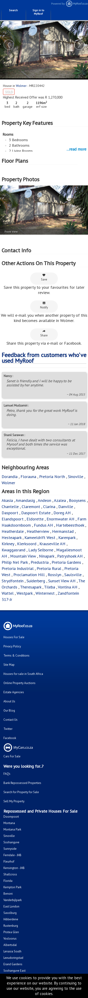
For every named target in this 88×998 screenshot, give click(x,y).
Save (44, 277)
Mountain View (23, 556)
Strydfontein (12, 580)
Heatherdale (13, 531)
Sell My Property (13, 801)
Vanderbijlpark (12, 900)
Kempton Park (12, 887)
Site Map (9, 665)
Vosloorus (10, 938)
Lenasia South (12, 951)
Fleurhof (8, 861)
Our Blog (9, 710)
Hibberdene (10, 919)
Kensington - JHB (14, 868)
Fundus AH (43, 525)
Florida (7, 881)
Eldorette (35, 519)
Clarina (49, 506)
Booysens (77, 500)
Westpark (24, 593)
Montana (9, 823)
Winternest (45, 593)
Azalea (60, 500)
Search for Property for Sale (21, 792)
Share (44, 333)
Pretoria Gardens (66, 562)
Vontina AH (67, 587)
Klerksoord (26, 543)
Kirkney (8, 543)
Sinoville (75, 476)
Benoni (8, 894)
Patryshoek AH (70, 556)
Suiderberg (35, 580)
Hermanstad (63, 531)
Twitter (7, 729)
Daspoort (10, 512)
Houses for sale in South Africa (23, 674)
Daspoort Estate (35, 512)
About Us (9, 701)
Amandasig (25, 500)
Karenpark (66, 537)
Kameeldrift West (39, 537)
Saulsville (73, 574)
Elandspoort (12, 519)
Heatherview (38, 531)
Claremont (31, 506)
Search (13, 10)
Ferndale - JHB (12, 855)
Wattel (8, 593)
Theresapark (30, 587)
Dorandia (10, 476)
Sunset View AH (62, 580)
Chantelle (10, 506)
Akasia (7, 500)
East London (11, 906)
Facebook (9, 738)
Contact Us (10, 720)
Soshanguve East (14, 971)
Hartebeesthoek (70, 525)
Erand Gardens (12, 964)
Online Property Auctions (19, 683)
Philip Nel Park (15, 562)
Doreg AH (62, 512)
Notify (44, 305)
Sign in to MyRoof (38, 11)
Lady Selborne (40, 550)
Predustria (40, 562)
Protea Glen (11, 932)
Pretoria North (52, 476)
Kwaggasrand (13, 550)
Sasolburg (10, 913)
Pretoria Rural (49, 568)
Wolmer (21, 86)
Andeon (44, 500)
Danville (65, 506)
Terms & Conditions (16, 655)
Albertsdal (10, 945)
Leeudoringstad (13, 958)
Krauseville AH (52, 543)
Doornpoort (11, 817)
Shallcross (10, 874)
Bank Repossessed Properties (22, 783)
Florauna (28, 476)
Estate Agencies (13, 692)
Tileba (49, 587)
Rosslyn (54, 574)
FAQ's (6, 774)
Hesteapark (11, 537)
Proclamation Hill (29, 574)
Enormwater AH (60, 519)
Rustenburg (10, 926)
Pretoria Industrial (18, 568)
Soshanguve (11, 842)
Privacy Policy (12, 646)
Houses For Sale (13, 637)
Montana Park (12, 829)
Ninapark (46, 556)
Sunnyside (10, 849)
